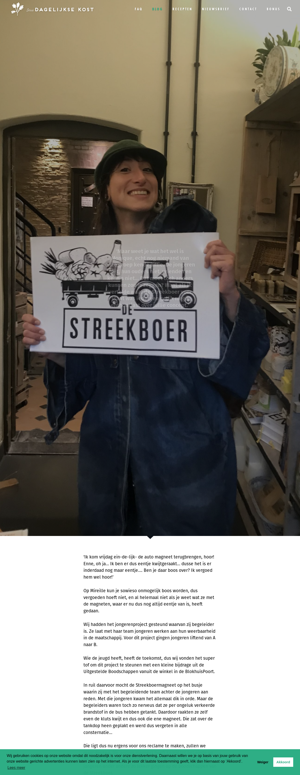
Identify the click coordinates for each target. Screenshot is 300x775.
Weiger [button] (262, 762)
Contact (248, 9)
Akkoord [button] (283, 762)
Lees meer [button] (16, 768)
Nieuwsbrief (216, 9)
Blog (157, 9)
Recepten (182, 9)
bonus (273, 9)
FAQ (139, 9)
